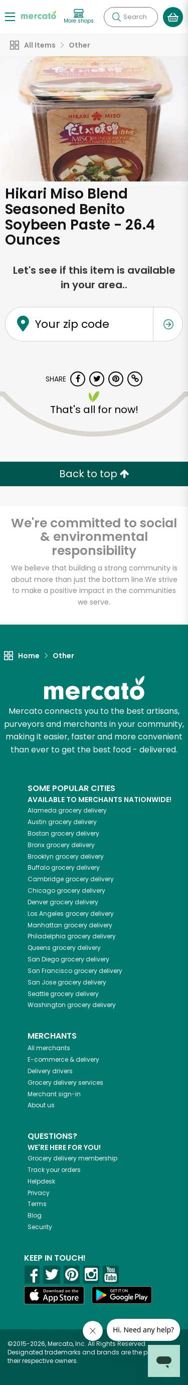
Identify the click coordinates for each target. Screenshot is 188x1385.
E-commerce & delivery (63, 1059)
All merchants (49, 1048)
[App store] (54, 1295)
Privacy (39, 1193)
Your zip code (72, 324)
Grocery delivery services (65, 1082)
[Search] (131, 17)
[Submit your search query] (116, 17)
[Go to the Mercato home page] (38, 14)
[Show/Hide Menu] (10, 16)
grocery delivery (67, 810)
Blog (35, 1215)
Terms (37, 1204)
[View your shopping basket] (173, 17)
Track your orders (54, 1169)
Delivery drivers (50, 1071)
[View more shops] (79, 17)
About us (41, 1105)
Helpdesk (41, 1181)
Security (40, 1227)
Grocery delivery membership (72, 1158)
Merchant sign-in (54, 1094)
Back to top (94, 474)
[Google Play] (122, 1295)
